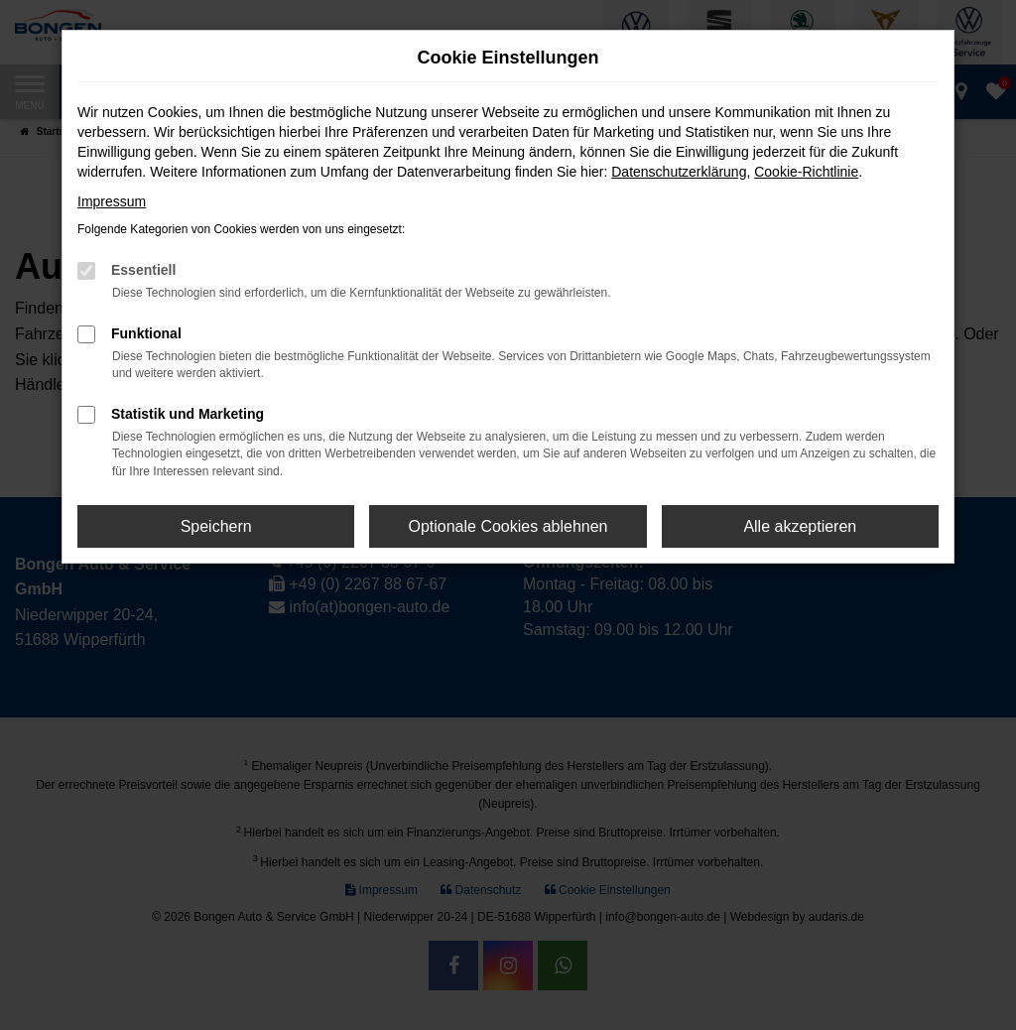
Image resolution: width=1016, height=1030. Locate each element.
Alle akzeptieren (799, 526)
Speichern (216, 526)
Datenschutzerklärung (678, 172)
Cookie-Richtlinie (806, 172)
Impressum (111, 201)
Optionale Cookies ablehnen (507, 526)
